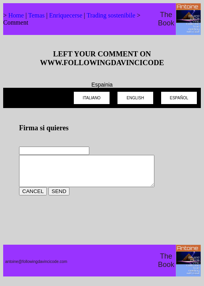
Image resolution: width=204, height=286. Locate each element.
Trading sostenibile (111, 15)
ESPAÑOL (179, 98)
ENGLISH (135, 98)
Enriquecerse (66, 15)
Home (16, 15)
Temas (36, 15)
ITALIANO (92, 98)
